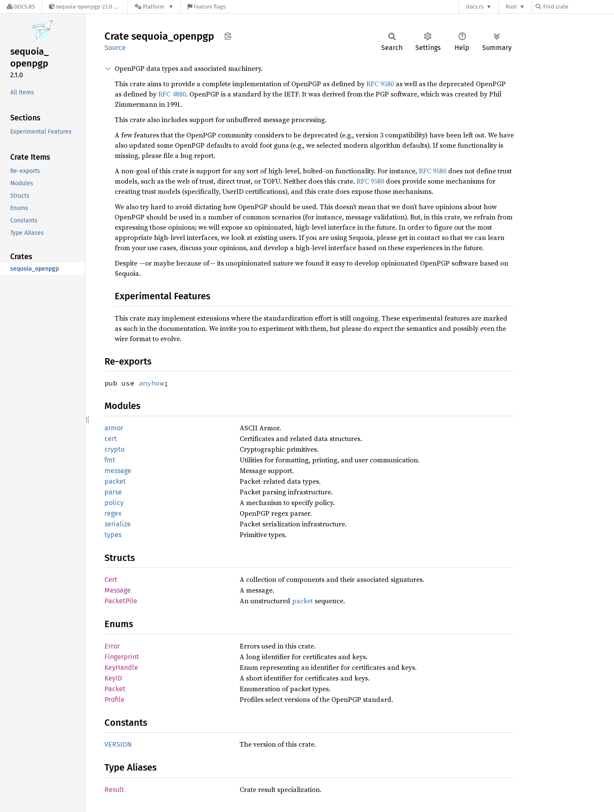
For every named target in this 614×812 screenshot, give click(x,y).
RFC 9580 (380, 83)
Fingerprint (121, 657)
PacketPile (120, 601)
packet (115, 481)
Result (114, 790)
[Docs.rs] (21, 6)
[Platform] (154, 6)
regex (113, 513)
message (117, 471)
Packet (114, 689)
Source (115, 48)
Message (117, 590)
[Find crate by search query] (578, 6)
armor (113, 428)
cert (110, 439)
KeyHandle (121, 667)
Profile (114, 699)
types (113, 535)
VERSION (118, 744)
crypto (114, 449)
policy (114, 503)
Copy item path (228, 36)
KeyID (113, 678)
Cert (110, 579)
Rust (511, 6)
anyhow (151, 383)
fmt (109, 460)
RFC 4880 (172, 94)
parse (113, 492)
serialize (117, 524)
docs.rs (475, 6)
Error (112, 646)
